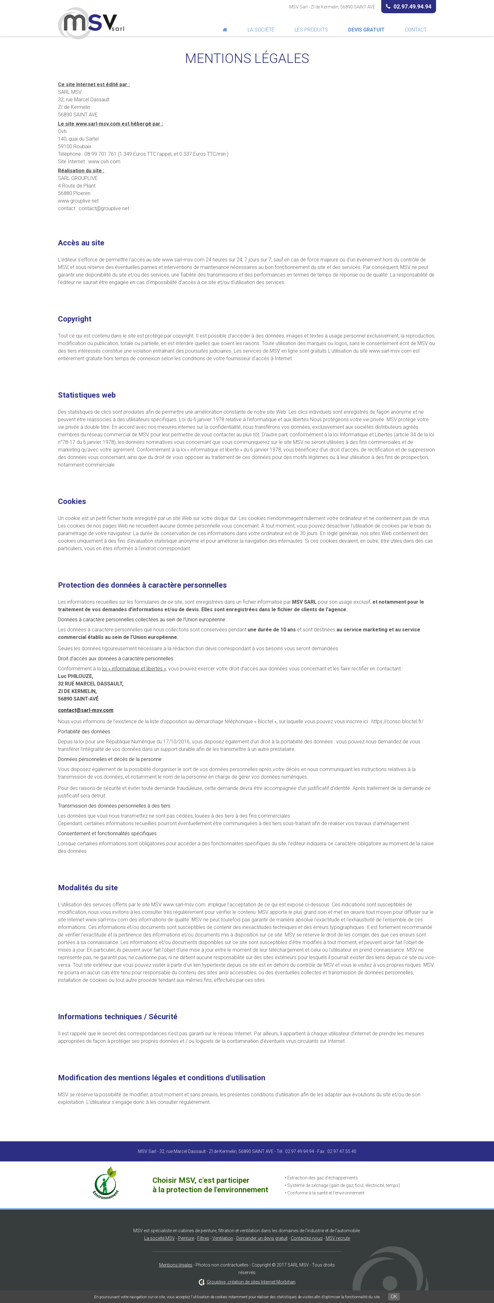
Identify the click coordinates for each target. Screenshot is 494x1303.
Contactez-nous (307, 1238)
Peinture (186, 1238)
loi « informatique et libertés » (134, 669)
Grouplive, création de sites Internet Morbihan (251, 1281)
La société (261, 30)
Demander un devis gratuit (262, 1238)
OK (394, 1297)
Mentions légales (175, 1264)
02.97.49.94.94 (408, 6)
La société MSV (159, 1238)
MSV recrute (338, 1238)
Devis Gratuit (366, 30)
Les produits (311, 30)
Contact (416, 30)
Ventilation (222, 1238)
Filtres (203, 1238)
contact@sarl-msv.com (85, 710)
